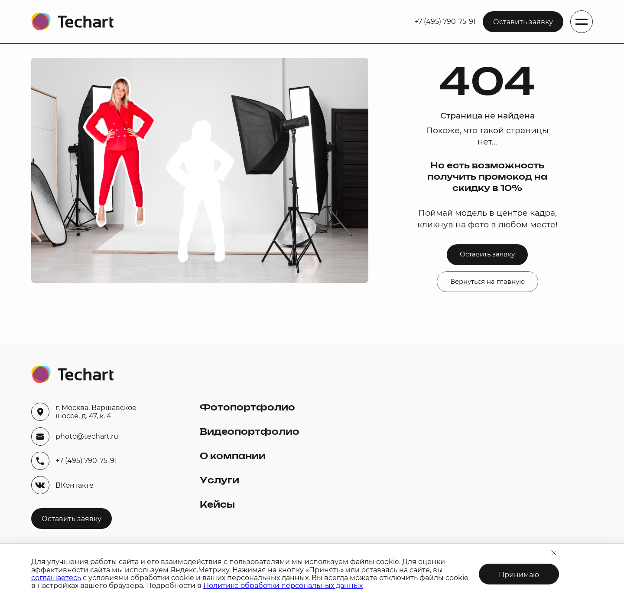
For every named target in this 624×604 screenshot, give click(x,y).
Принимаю (519, 575)
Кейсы (217, 505)
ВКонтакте (62, 485)
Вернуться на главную (487, 282)
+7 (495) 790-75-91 (445, 22)
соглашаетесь (56, 578)
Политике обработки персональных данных (283, 585)
